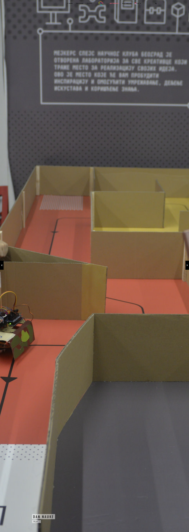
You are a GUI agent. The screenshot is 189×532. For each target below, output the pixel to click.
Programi (79, 3)
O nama (70, 3)
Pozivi (89, 3)
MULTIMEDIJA (126, 3)
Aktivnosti (114, 3)
